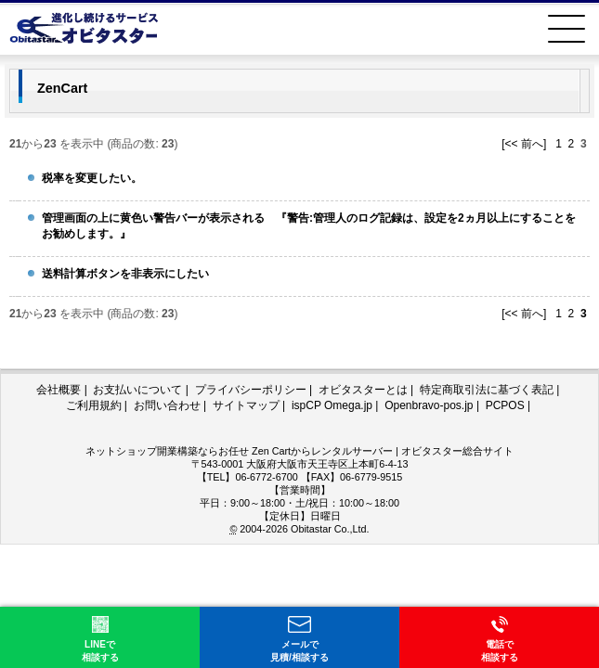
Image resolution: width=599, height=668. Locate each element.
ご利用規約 (94, 405)
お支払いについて (137, 389)
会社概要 (58, 389)
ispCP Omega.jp (332, 405)
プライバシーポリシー (250, 389)
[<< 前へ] (523, 143)
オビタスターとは (363, 389)
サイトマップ (246, 405)
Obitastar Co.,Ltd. (330, 528)
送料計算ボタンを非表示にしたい (125, 273)
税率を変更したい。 (92, 178)
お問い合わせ (167, 405)
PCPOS (505, 405)
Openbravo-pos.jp (428, 405)
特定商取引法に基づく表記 (486, 389)
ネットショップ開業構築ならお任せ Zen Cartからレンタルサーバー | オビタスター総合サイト (299, 450)
